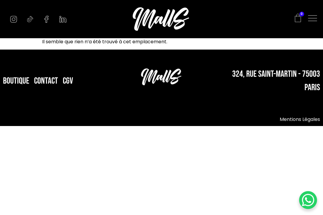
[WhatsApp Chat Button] (308, 200)
